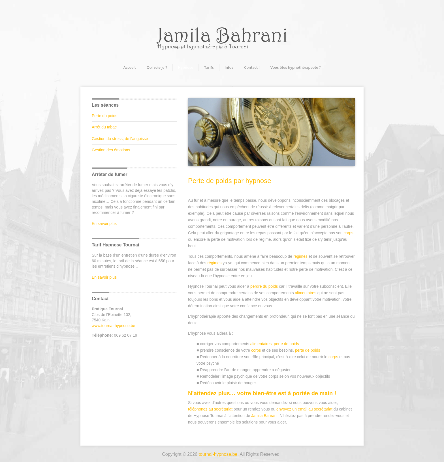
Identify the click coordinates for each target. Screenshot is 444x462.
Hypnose (185, 67)
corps (348, 233)
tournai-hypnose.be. (218, 454)
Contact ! (251, 67)
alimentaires (305, 293)
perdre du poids (264, 286)
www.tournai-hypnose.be (113, 325)
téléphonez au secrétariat (210, 409)
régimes (300, 256)
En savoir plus (104, 223)
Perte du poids (104, 115)
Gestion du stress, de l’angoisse (120, 138)
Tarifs (209, 67)
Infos (229, 67)
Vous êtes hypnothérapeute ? (295, 67)
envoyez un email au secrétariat (304, 409)
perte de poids (286, 343)
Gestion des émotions (111, 150)
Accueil (129, 67)
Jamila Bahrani (264, 415)
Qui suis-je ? (157, 67)
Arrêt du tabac (104, 127)
